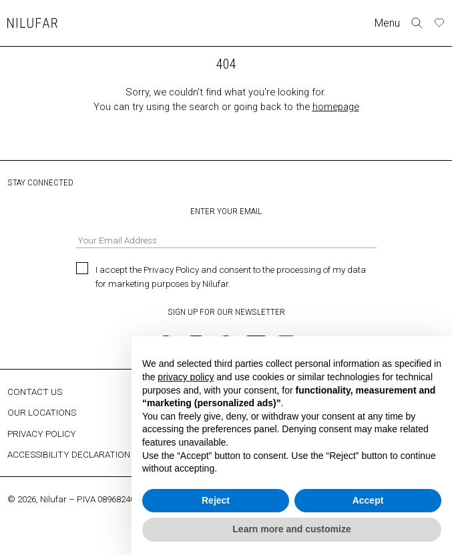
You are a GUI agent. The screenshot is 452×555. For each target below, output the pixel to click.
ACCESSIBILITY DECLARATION (68, 454)
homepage (335, 107)
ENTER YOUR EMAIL (226, 226)
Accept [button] (368, 500)
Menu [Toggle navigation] (387, 23)
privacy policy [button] (186, 377)
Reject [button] (216, 500)
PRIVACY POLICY (41, 433)
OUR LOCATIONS (41, 412)
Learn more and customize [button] (291, 529)
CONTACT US (34, 391)
